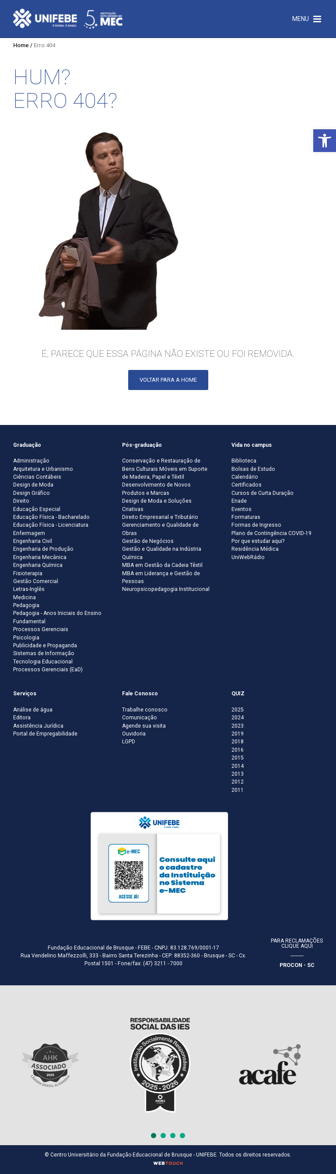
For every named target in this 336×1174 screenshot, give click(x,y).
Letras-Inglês (29, 589)
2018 (237, 742)
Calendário (244, 477)
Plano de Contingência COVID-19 (271, 533)
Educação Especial (36, 509)
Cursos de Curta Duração (262, 493)
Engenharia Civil (32, 541)
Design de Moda (33, 485)
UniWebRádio (248, 557)
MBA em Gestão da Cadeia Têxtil (162, 565)
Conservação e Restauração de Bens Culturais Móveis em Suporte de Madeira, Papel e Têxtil (164, 469)
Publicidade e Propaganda (45, 645)
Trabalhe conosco (145, 710)
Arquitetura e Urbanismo (43, 469)
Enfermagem (29, 533)
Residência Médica (255, 549)
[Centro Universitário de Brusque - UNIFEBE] (67, 18)
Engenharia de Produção (43, 549)
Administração (31, 461)
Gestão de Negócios (148, 541)
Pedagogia (26, 605)
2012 (237, 782)
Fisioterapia (27, 573)
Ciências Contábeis (37, 477)
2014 (237, 766)
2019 (237, 734)
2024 (237, 718)
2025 (237, 710)
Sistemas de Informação (43, 653)
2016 (237, 750)
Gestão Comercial (35, 581)
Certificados (246, 485)
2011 (237, 790)
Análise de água (32, 710)
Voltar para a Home (168, 379)
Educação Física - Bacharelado (51, 517)
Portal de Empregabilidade (45, 734)
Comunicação (139, 718)
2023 (237, 726)
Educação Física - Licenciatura (50, 525)
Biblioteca (243, 461)
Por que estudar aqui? (257, 541)
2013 (237, 774)
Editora (22, 718)
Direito (21, 501)
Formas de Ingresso (256, 525)
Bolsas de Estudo (253, 469)
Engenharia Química (38, 565)
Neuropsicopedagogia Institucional (166, 589)
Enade (239, 501)
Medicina (24, 597)
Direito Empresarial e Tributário (160, 517)
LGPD (128, 742)
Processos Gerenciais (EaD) (48, 669)
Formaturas (245, 517)
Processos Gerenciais (40, 629)
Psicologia (26, 638)
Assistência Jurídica (38, 726)
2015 (237, 758)
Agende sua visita (144, 726)
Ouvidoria (134, 734)
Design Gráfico (31, 493)
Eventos (241, 509)
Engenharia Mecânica (39, 557)
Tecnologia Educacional (43, 662)
